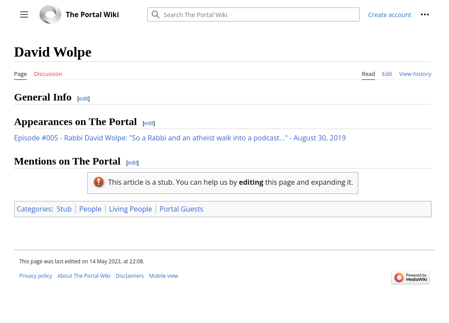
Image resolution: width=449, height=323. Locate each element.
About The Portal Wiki (83, 276)
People (90, 209)
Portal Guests (181, 209)
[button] (24, 14)
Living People (130, 209)
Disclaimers (130, 276)
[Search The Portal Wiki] (253, 14)
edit (83, 98)
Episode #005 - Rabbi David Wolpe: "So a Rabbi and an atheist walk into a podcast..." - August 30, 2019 (180, 138)
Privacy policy (35, 276)
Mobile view (163, 276)
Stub (64, 209)
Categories (34, 209)
